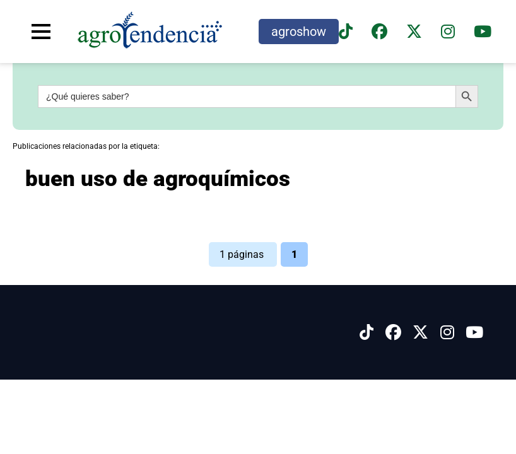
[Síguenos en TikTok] (346, 32)
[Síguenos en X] (414, 32)
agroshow (298, 31)
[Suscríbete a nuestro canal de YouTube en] (482, 32)
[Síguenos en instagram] (448, 32)
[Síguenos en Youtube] (474, 332)
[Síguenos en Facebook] (379, 32)
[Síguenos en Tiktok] (366, 332)
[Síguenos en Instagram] (447, 332)
